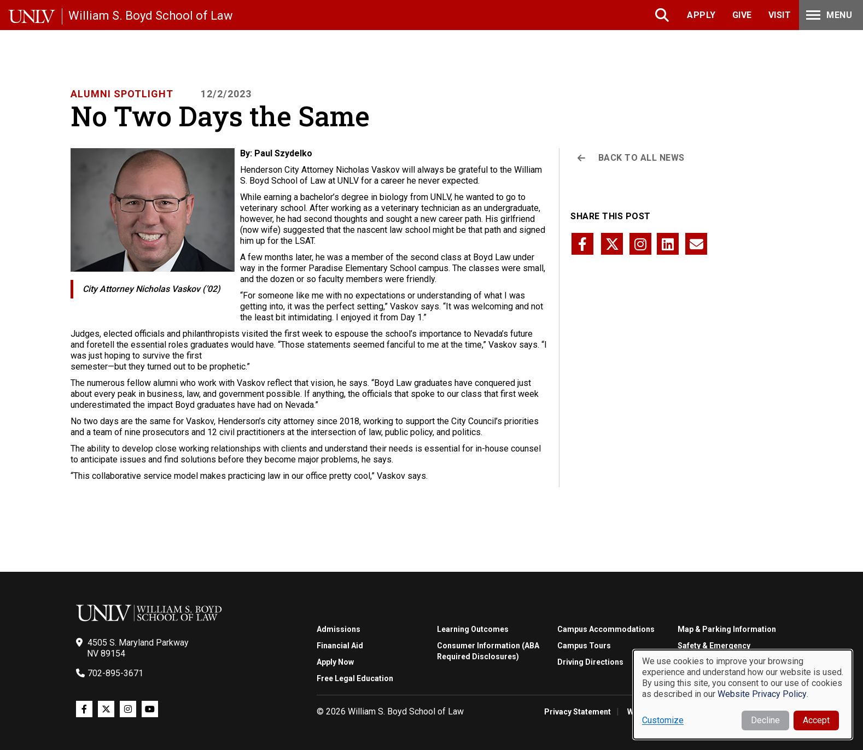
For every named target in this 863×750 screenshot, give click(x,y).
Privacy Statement (577, 711)
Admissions (338, 629)
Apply (701, 15)
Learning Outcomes (473, 629)
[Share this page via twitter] (612, 244)
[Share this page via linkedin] (668, 244)
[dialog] (742, 694)
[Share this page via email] (696, 244)
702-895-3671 (115, 673)
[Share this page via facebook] (582, 244)
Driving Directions (590, 662)
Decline (765, 720)
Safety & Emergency (714, 645)
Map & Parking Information (727, 629)
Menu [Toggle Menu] (828, 15)
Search (663, 15)
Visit (779, 15)
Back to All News (641, 158)
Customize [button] (663, 720)
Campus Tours (584, 645)
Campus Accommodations (606, 629)
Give (742, 15)
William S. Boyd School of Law (150, 15)
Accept (816, 720)
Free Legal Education (355, 678)
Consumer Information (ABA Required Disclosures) (488, 651)
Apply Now (335, 662)
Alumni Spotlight (122, 93)
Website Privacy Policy (762, 694)
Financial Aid (340, 645)
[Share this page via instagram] (640, 244)
